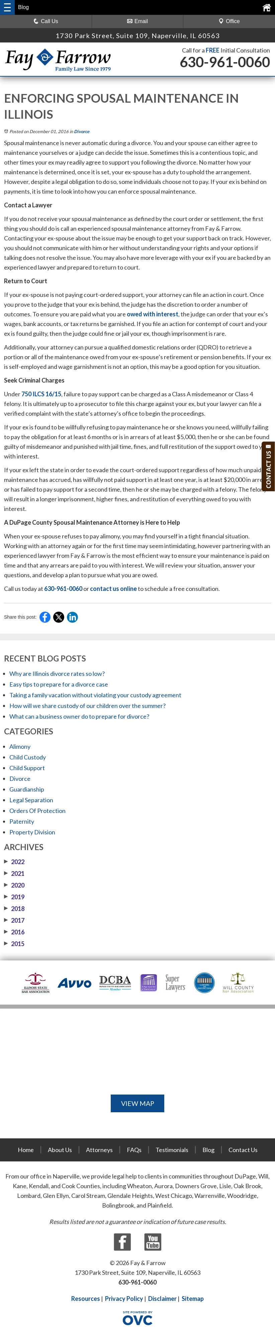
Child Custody (27, 757)
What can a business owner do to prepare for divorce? (79, 716)
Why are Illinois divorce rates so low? (57, 673)
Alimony (19, 746)
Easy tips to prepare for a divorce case (58, 684)
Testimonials (172, 1149)
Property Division (32, 832)
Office (229, 21)
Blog (208, 1149)
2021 (14, 873)
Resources (85, 1298)
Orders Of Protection (37, 810)
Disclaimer (162, 1298)
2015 (14, 943)
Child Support (27, 767)
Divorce (81, 131)
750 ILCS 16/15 (41, 394)
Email (137, 21)
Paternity (21, 821)
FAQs (134, 1149)
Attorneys (99, 1149)
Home (26, 1149)
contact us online (113, 588)
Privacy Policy (124, 1298)
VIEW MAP (137, 1103)
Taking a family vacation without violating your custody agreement (95, 695)
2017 (14, 920)
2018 (14, 908)
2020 (14, 885)
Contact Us (243, 1149)
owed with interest (152, 314)
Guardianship (26, 789)
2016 (14, 932)
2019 (14, 897)
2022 (14, 861)
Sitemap (193, 1298)
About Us (60, 1149)
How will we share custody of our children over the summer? (87, 705)
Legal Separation (31, 800)
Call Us (45, 21)
